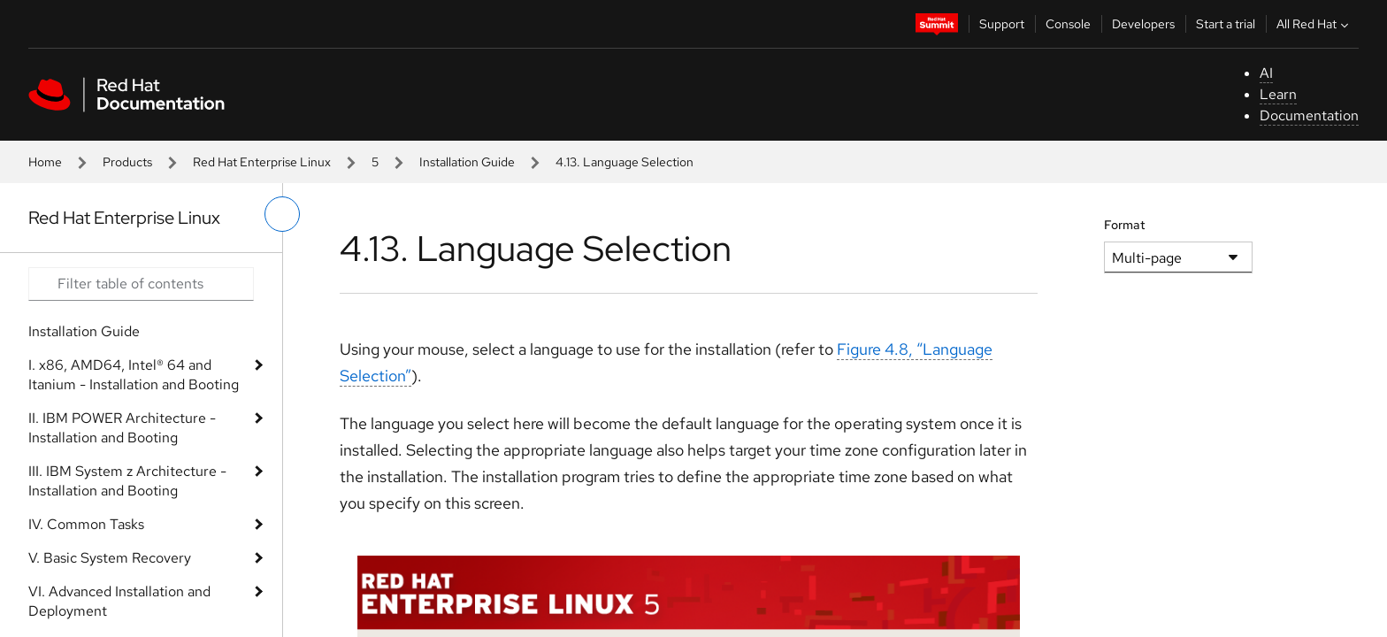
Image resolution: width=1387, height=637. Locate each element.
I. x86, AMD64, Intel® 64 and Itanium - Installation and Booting (133, 375)
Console (1068, 24)
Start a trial (1225, 24)
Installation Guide (467, 162)
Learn (1278, 94)
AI (1266, 73)
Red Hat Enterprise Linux (262, 162)
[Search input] (141, 284)
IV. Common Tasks (86, 524)
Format (1125, 225)
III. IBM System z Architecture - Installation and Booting (127, 481)
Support (1001, 24)
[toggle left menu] (282, 214)
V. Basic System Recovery (109, 558)
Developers (1143, 24)
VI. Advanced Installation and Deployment (119, 601)
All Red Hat (1314, 24)
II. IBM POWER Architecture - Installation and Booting (122, 428)
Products (127, 162)
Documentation (1309, 115)
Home (45, 162)
